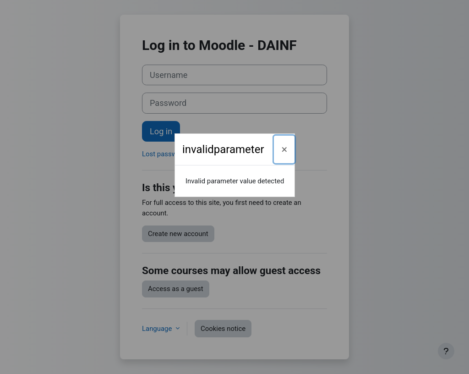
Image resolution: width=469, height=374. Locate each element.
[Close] (284, 149)
